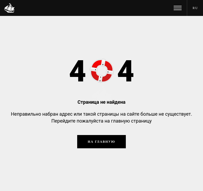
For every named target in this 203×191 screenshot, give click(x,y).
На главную (101, 142)
